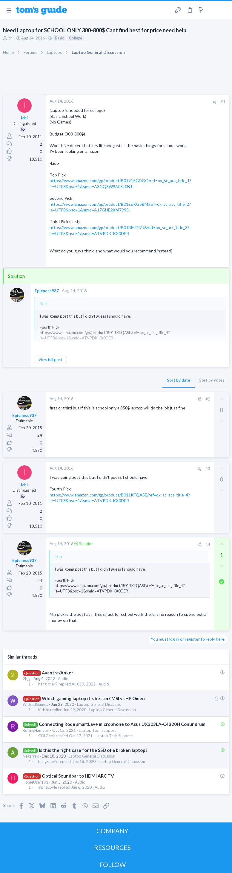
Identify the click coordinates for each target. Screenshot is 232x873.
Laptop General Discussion (100, 704)
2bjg (26, 678)
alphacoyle (47, 787)
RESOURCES (112, 847)
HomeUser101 (35, 782)
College (75, 38)
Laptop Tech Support (97, 730)
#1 (223, 101)
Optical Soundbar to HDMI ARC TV (78, 775)
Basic (59, 38)
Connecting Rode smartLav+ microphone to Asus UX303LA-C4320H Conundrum (122, 724)
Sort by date (178, 380)
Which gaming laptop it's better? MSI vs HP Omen (93, 698)
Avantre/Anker (57, 672)
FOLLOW (112, 864)
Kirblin (43, 710)
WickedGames (35, 704)
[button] (9, 10)
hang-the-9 (48, 684)
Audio (63, 678)
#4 (207, 544)
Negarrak (31, 756)
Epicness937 (47, 290)
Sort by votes (212, 380)
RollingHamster (36, 730)
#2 (207, 399)
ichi (10, 38)
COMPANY (112, 830)
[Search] (224, 10)
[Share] (215, 102)
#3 (207, 468)
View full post (50, 359)
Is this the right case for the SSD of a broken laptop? (93, 750)
